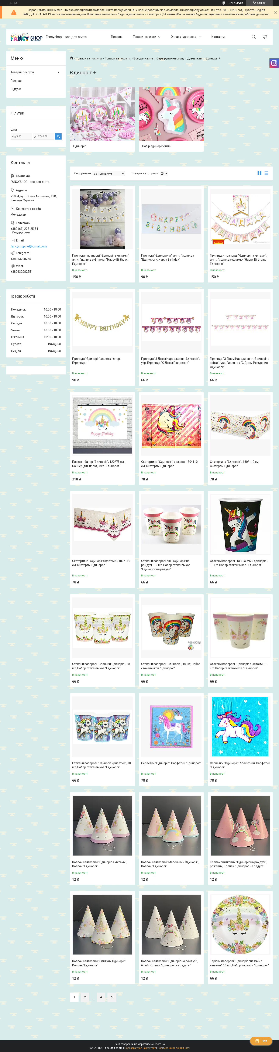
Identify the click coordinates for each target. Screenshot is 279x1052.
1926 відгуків (235, 2)
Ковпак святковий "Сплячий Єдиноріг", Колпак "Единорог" (99, 963)
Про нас (16, 80)
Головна (117, 36)
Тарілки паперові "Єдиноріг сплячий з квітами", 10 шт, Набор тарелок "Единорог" (239, 963)
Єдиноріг (79, 146)
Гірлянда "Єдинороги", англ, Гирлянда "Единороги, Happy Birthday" (167, 257)
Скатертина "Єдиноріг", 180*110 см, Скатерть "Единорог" (234, 464)
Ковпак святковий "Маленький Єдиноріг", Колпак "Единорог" (170, 864)
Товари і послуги (144, 36)
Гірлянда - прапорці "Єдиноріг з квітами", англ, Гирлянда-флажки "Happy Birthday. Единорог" (100, 259)
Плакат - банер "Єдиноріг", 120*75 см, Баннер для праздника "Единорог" (98, 464)
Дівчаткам (194, 58)
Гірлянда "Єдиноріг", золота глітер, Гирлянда (96, 361)
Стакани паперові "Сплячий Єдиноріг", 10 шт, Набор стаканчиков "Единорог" (101, 666)
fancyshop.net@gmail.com (29, 246)
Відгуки (16, 89)
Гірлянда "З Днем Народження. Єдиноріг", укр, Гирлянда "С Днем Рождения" (170, 361)
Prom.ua (160, 1044)
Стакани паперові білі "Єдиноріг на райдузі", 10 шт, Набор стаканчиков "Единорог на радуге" (165, 565)
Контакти (218, 36)
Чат (261, 1041)
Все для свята (143, 58)
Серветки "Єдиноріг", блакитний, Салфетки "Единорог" (240, 765)
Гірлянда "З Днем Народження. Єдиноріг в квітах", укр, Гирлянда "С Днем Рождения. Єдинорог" (239, 363)
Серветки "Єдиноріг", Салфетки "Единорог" (171, 763)
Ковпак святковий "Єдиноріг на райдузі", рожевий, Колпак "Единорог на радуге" (238, 864)
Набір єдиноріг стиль (156, 146)
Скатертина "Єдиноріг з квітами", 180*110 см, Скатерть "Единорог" (101, 563)
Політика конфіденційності (174, 1047)
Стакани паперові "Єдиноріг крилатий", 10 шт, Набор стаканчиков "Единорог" (101, 765)
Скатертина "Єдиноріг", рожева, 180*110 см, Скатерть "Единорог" (169, 464)
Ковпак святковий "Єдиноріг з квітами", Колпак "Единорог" (99, 864)
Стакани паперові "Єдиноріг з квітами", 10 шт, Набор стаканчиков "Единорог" (239, 666)
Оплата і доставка (184, 36)
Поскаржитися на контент (140, 1047)
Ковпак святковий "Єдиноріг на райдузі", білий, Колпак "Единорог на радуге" (169, 963)
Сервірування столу (170, 58)
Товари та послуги (89, 58)
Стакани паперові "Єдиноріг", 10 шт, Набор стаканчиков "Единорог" (170, 666)
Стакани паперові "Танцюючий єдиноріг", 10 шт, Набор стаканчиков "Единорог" (239, 563)
